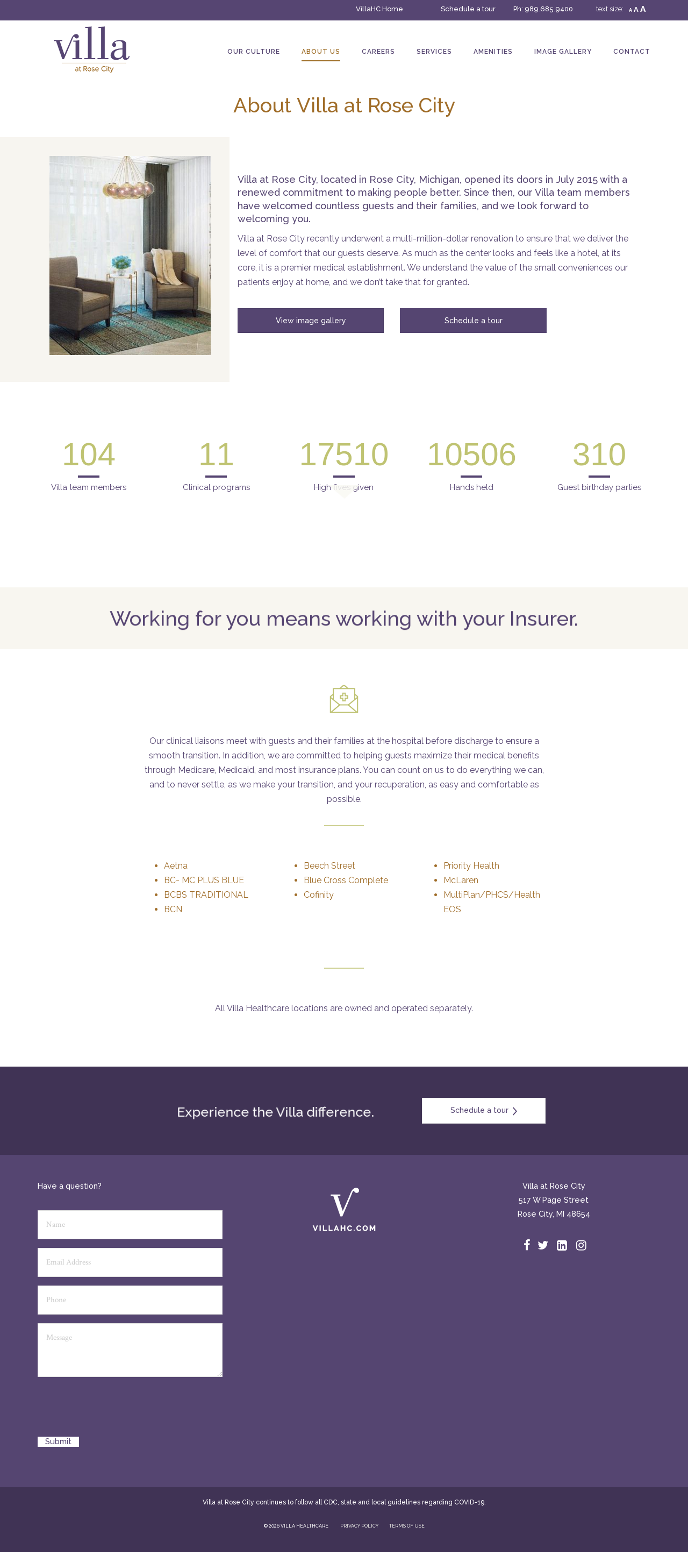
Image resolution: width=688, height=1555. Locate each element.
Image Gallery (563, 51)
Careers (378, 51)
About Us (321, 51)
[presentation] (119, 1411)
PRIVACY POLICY (359, 1526)
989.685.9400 (549, 9)
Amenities (493, 51)
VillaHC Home (379, 9)
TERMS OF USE (407, 1526)
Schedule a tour (468, 9)
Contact (631, 51)
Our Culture (253, 51)
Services (434, 51)
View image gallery (311, 320)
